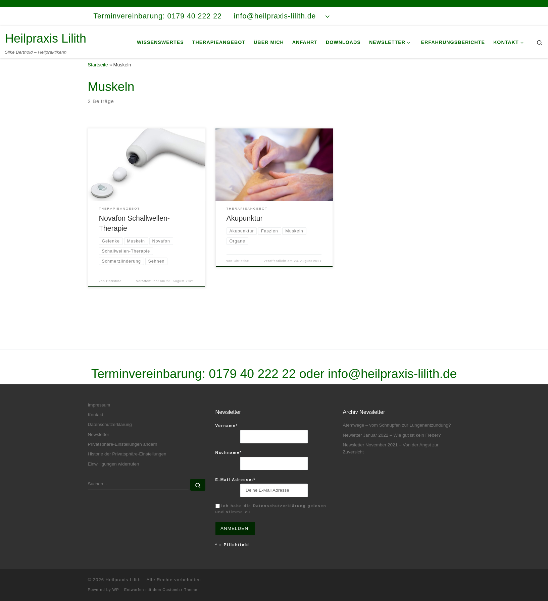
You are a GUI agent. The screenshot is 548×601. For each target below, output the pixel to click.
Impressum (99, 404)
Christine (113, 288)
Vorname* (226, 426)
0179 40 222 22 (252, 374)
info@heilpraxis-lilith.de (392, 374)
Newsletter (98, 434)
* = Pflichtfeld (232, 545)
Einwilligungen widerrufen (113, 464)
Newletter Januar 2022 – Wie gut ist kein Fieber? (392, 435)
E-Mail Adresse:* (235, 480)
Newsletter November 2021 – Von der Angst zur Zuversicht (391, 448)
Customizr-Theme (179, 590)
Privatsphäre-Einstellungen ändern (122, 444)
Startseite (98, 71)
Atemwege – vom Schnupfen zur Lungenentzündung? (397, 425)
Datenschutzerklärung (110, 424)
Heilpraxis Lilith (123, 579)
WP (115, 590)
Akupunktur (245, 226)
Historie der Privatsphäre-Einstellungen (127, 454)
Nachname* (228, 453)
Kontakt (95, 414)
